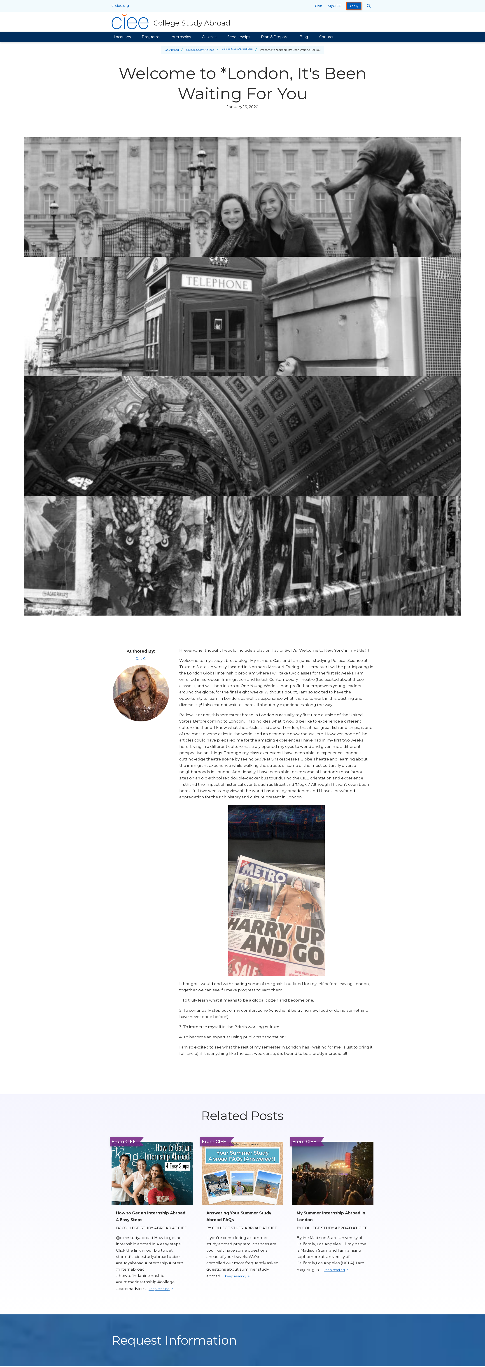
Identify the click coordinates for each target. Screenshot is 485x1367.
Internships (180, 37)
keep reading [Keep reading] (162, 1289)
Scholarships (238, 37)
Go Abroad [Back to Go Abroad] (169, 49)
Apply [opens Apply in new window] (354, 6)
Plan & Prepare (275, 37)
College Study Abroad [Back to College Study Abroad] (198, 49)
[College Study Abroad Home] (172, 21)
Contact (326, 37)
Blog (304, 37)
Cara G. (140, 658)
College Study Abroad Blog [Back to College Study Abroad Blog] (237, 49)
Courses (209, 37)
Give (318, 6)
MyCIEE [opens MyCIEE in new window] (334, 6)
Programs (150, 37)
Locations (122, 37)
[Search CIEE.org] (368, 5)
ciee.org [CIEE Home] (122, 5)
